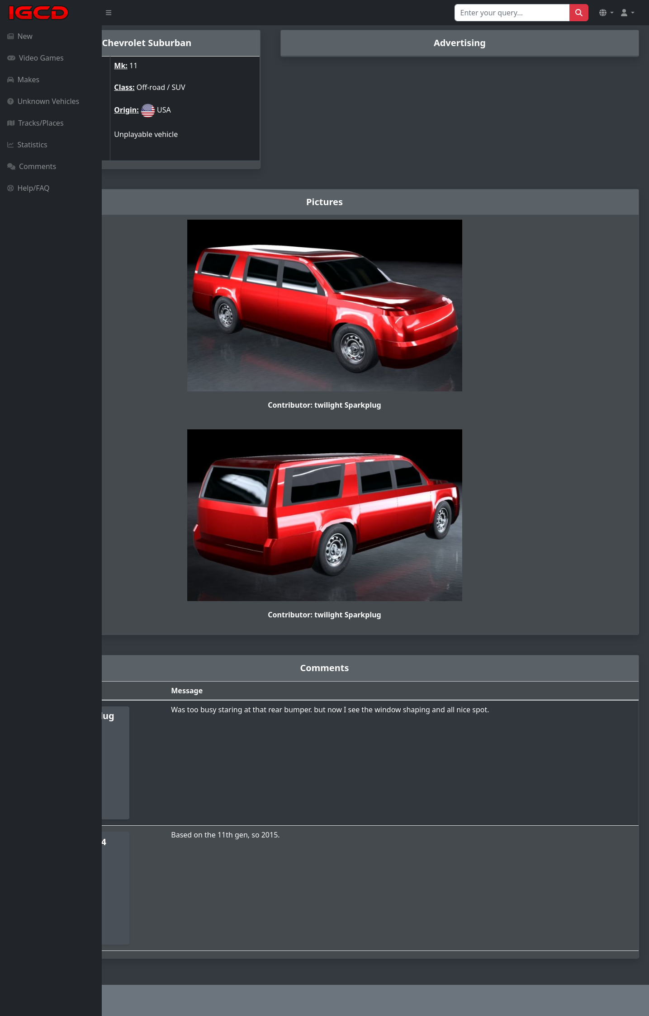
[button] (606, 13)
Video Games (35, 58)
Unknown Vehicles (43, 101)
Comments (31, 166)
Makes (23, 80)
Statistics (27, 145)
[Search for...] (512, 12)
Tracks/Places (35, 123)
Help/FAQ (28, 188)
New (20, 36)
